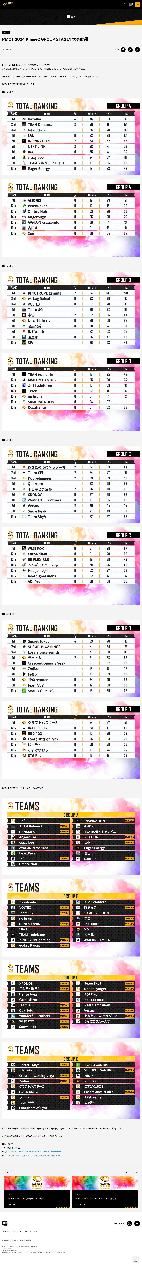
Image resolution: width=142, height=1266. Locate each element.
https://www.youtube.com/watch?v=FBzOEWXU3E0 (35, 1151)
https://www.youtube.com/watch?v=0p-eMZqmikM (34, 1155)
